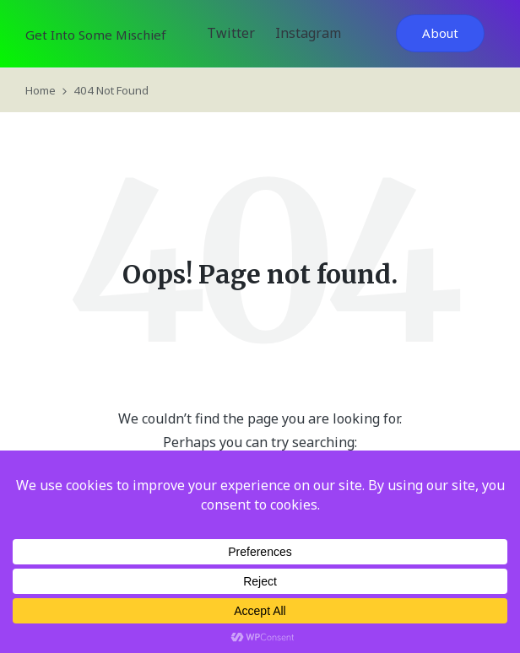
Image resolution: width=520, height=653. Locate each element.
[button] (440, 33)
